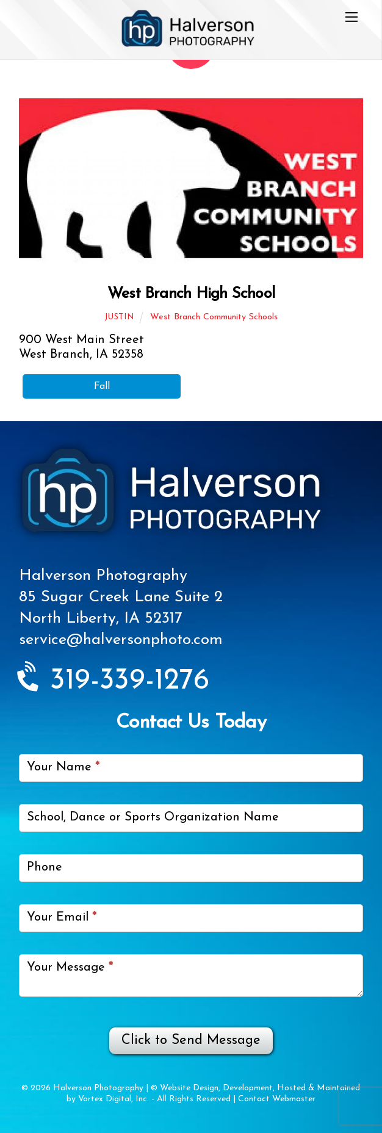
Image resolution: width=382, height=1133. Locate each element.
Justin (119, 317)
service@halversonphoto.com (121, 640)
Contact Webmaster (276, 1099)
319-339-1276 (114, 681)
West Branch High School (191, 294)
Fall (102, 386)
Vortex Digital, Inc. (113, 1099)
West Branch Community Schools (214, 317)
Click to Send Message (191, 1040)
